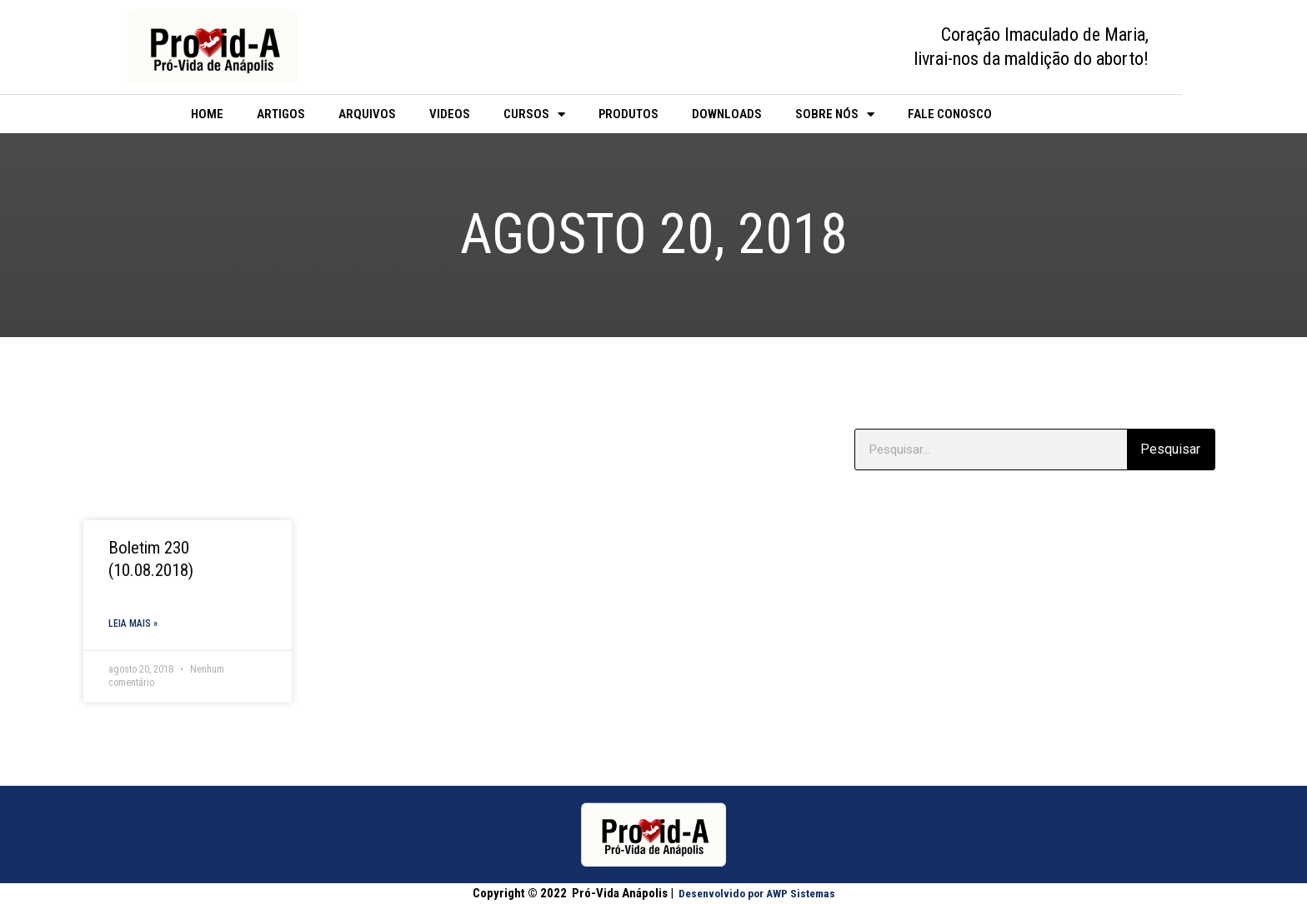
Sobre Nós (834, 114)
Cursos (534, 114)
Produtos (628, 114)
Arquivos (367, 114)
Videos (449, 114)
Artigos (281, 114)
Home (207, 114)
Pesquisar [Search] (1170, 449)
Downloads (727, 114)
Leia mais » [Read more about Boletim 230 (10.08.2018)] (133, 624)
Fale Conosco (950, 114)
